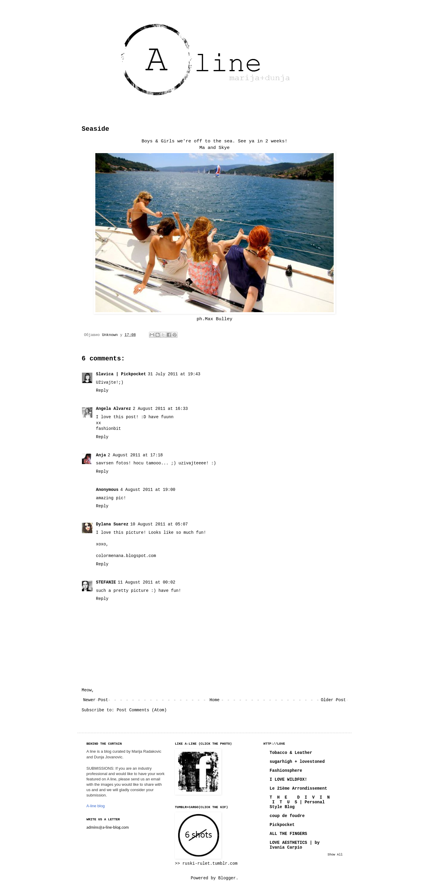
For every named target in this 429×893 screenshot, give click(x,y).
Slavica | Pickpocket (121, 374)
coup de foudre (287, 815)
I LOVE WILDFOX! (288, 779)
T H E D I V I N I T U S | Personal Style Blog (300, 802)
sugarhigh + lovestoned (297, 761)
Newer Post (95, 700)
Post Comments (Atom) (142, 710)
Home (214, 700)
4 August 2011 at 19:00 (147, 489)
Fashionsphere (286, 770)
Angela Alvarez (113, 408)
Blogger (227, 878)
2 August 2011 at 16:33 (160, 408)
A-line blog (95, 806)
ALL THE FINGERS (288, 833)
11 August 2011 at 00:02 (146, 582)
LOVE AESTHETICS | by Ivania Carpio (295, 845)
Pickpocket (282, 824)
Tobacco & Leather (291, 752)
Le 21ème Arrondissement (298, 788)
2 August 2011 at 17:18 (135, 455)
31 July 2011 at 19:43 (174, 374)
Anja (101, 455)
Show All (335, 854)
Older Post (333, 700)
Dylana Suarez (112, 524)
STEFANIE (106, 582)
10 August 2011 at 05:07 (159, 524)
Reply (102, 390)
